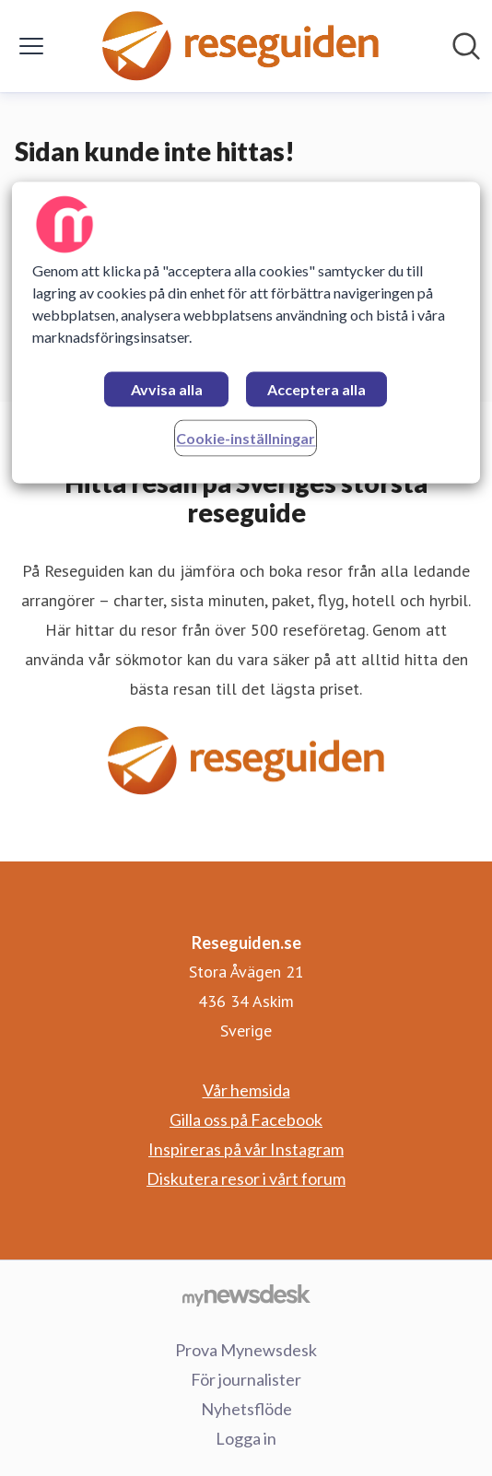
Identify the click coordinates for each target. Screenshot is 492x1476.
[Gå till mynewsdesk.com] (246, 1294)
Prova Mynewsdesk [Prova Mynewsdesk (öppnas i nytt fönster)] (246, 1350)
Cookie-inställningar (245, 439)
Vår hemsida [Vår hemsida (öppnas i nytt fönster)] (246, 1090)
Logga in (246, 1438)
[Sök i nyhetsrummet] (466, 46)
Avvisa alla (167, 390)
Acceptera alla (316, 390)
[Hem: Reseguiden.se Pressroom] (240, 46)
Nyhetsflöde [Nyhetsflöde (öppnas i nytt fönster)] (246, 1409)
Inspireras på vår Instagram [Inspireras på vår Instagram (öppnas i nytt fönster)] (246, 1149)
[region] (245, 333)
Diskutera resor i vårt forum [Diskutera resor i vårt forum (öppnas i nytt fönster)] (246, 1178)
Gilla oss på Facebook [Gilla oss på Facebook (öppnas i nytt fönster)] (246, 1119)
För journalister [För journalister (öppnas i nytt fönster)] (246, 1379)
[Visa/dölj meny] (31, 46)
